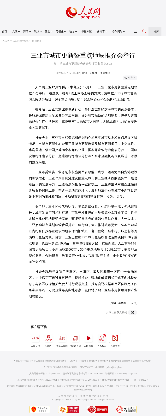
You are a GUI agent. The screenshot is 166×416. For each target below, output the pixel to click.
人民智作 (115, 340)
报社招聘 (49, 361)
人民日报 (35, 340)
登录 (157, 31)
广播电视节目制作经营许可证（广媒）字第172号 (124, 380)
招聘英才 (60, 361)
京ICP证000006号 (138, 386)
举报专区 (86, 31)
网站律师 (125, 361)
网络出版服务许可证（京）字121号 (110, 386)
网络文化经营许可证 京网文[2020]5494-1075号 (68, 386)
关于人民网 (37, 361)
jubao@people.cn (115, 367)
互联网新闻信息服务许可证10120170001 (37, 380)
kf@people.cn (53, 373)
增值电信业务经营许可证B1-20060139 (78, 380)
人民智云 (101, 340)
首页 (4, 31)
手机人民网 (62, 340)
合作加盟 (82, 361)
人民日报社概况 (21, 361)
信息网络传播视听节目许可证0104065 (25, 386)
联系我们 (148, 361)
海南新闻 (36, 41)
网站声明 (115, 361)
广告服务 (71, 361)
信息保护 (137, 361)
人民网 (5, 41)
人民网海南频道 (21, 41)
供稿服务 (93, 361)
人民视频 (88, 340)
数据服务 (104, 361)
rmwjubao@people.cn (127, 373)
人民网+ (48, 340)
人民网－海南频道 (99, 73)
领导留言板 (75, 340)
